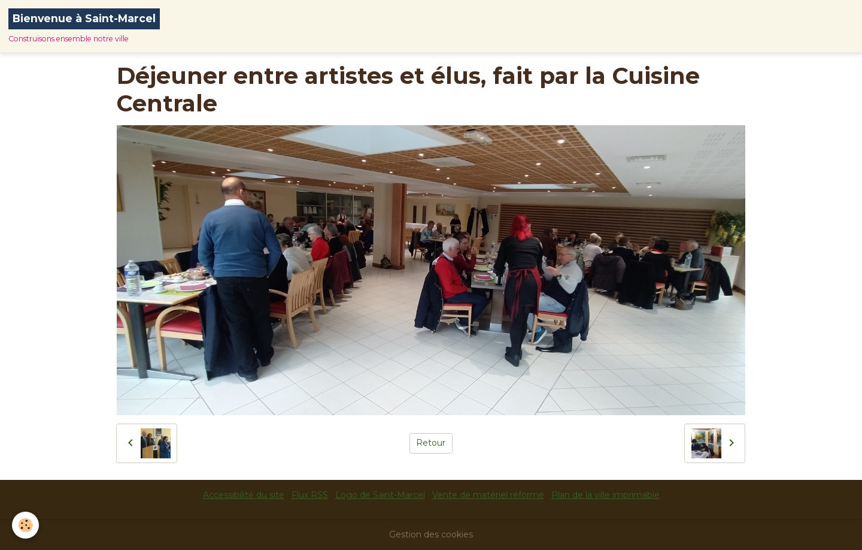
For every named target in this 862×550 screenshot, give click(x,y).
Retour (430, 442)
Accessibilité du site (243, 494)
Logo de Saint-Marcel (380, 494)
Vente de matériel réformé (488, 494)
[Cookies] (25, 525)
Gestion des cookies (431, 534)
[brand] (84, 26)
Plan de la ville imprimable (605, 494)
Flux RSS (310, 494)
